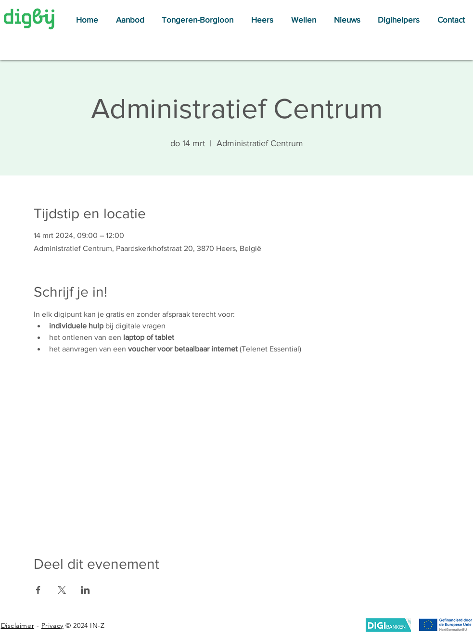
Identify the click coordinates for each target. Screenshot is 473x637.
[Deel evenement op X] (61, 590)
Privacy (52, 625)
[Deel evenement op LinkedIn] (85, 590)
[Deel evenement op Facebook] (38, 590)
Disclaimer (18, 625)
